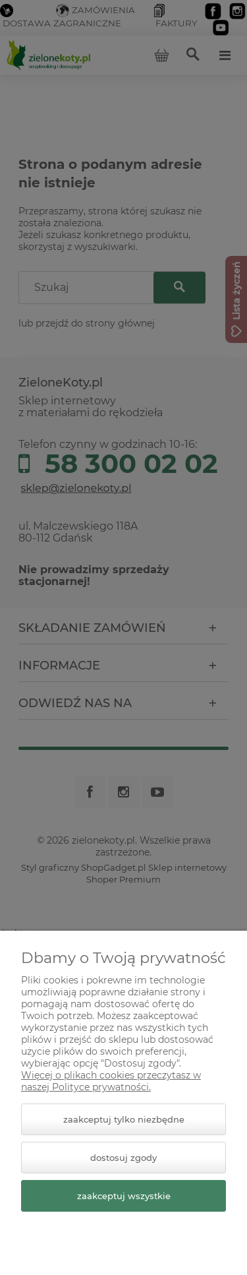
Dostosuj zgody (123, 1157)
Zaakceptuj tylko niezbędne (123, 1119)
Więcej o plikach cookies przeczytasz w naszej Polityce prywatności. (111, 1081)
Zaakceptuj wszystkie (124, 1196)
